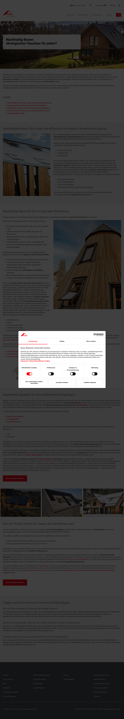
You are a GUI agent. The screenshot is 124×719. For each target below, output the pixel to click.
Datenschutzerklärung (36, 361)
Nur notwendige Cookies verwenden (34, 382)
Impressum (24, 361)
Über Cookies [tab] (91, 341)
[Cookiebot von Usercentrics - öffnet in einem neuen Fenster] (95, 334)
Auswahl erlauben (62, 382)
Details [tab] (62, 341)
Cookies (47, 361)
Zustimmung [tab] (33, 341)
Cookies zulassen (90, 382)
